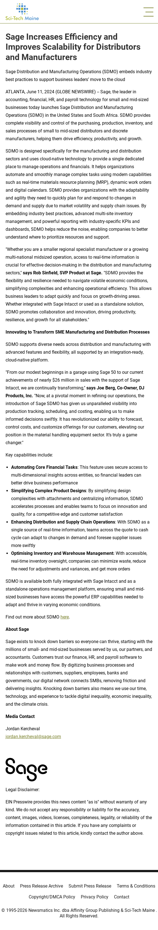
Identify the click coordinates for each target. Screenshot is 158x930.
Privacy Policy (94, 897)
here (64, 617)
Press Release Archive (41, 886)
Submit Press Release (90, 886)
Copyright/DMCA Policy (52, 897)
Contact (121, 897)
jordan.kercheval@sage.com (33, 736)
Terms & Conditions (136, 886)
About (8, 886)
